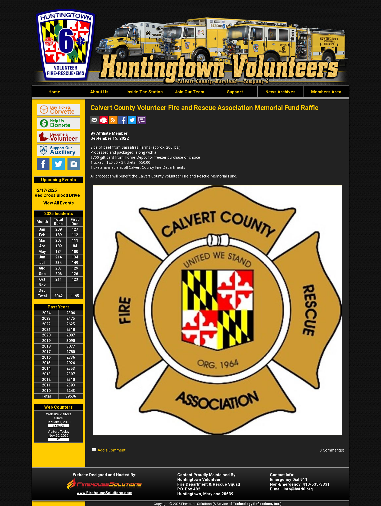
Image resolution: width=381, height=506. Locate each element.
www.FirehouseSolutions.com (104, 492)
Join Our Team (189, 91)
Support (235, 91)
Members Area (326, 91)
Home (54, 91)
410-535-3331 (316, 484)
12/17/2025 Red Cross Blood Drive (57, 193)
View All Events (58, 203)
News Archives (280, 91)
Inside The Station (144, 91)
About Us (99, 91)
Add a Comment (111, 450)
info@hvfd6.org (298, 489)
